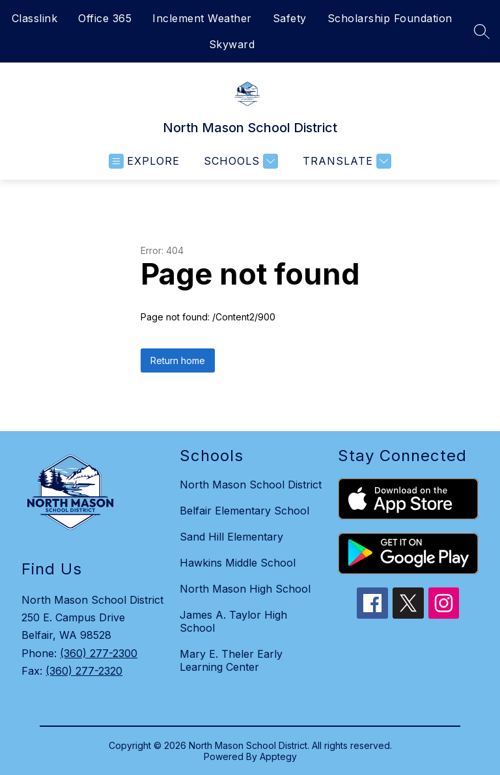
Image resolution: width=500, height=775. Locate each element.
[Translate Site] (345, 161)
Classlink (35, 18)
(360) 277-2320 (84, 670)
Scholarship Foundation (389, 18)
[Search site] (482, 31)
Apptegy (278, 756)
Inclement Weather (202, 18)
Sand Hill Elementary (231, 536)
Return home (177, 360)
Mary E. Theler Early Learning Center (231, 660)
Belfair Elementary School (244, 510)
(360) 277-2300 (98, 653)
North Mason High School (245, 588)
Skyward (232, 44)
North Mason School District (251, 484)
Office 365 (105, 18)
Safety (290, 18)
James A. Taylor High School (233, 621)
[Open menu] (144, 161)
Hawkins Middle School (238, 562)
